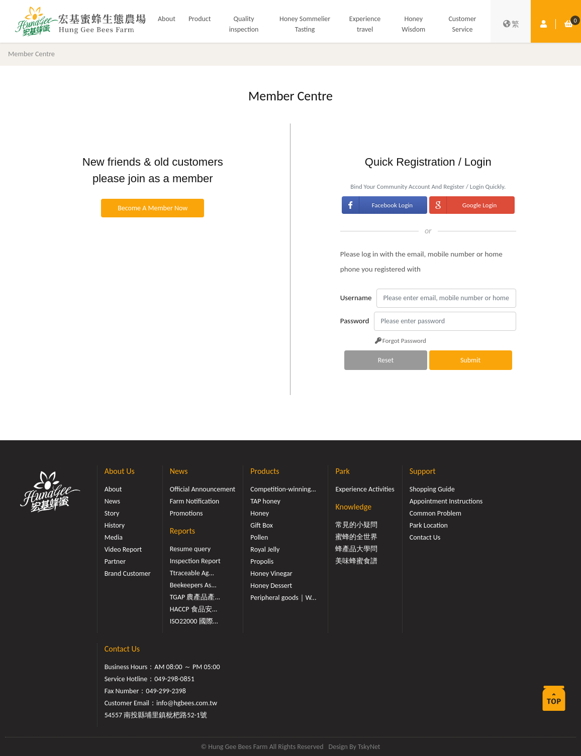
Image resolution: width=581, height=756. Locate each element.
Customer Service (462, 24)
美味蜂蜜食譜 (356, 561)
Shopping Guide (432, 489)
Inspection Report (195, 561)
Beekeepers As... (193, 585)
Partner (115, 561)
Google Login (479, 205)
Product (199, 19)
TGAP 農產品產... (195, 597)
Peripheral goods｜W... (283, 597)
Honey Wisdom (413, 24)
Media (114, 537)
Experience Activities (364, 489)
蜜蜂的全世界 (356, 537)
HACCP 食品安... (194, 609)
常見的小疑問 (356, 525)
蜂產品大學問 (356, 549)
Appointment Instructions (446, 501)
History (115, 525)
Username (356, 297)
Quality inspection (244, 24)
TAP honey (265, 501)
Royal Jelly (264, 549)
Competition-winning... (283, 489)
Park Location (429, 525)
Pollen (259, 537)
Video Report (123, 549)
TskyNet (369, 746)
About (166, 19)
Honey (259, 513)
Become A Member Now (152, 208)
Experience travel (365, 24)
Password (354, 320)
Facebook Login (392, 205)
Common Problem (435, 513)
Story (112, 513)
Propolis (261, 561)
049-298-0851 (174, 679)
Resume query (190, 549)
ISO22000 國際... (194, 621)
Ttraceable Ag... (192, 573)
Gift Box (261, 525)
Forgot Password (400, 340)
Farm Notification (195, 501)
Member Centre (31, 53)
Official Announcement (203, 489)
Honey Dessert (271, 585)
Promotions (186, 513)
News (112, 501)
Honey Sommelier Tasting (304, 24)
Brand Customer (128, 573)
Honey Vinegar (271, 573)
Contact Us (425, 537)
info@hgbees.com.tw (186, 703)
